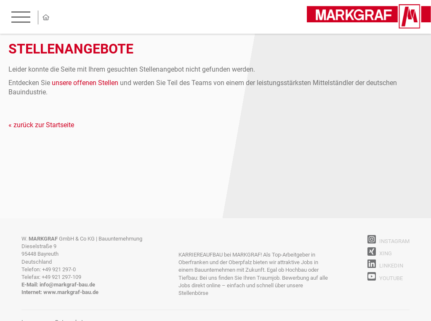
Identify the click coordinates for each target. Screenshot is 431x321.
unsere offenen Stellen (85, 83)
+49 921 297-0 (59, 269)
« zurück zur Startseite (41, 125)
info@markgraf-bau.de (67, 284)
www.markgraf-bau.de (70, 292)
